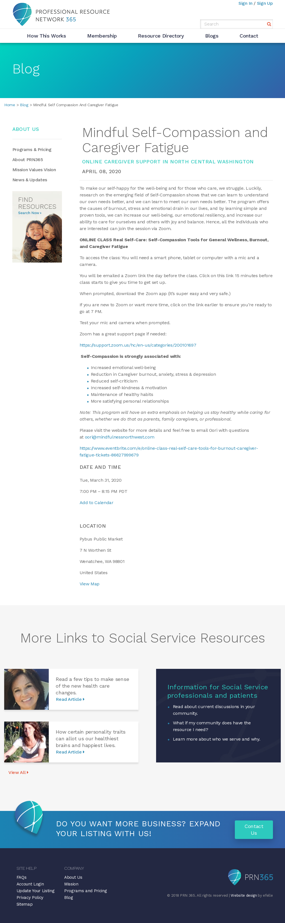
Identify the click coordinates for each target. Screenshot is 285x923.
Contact (249, 36)
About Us (73, 877)
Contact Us (253, 829)
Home (9, 105)
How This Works (46, 36)
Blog (23, 105)
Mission (71, 884)
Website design (244, 895)
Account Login (30, 884)
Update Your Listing (36, 890)
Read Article (70, 699)
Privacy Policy (30, 897)
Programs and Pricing (85, 890)
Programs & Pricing (32, 149)
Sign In (245, 3)
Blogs (211, 36)
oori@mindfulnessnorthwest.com (119, 437)
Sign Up (265, 3)
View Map (89, 583)
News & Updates (29, 179)
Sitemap (25, 904)
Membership (102, 36)
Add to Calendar (96, 502)
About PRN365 (27, 159)
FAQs (22, 877)
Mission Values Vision (34, 169)
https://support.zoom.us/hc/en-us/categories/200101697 (138, 345)
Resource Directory (161, 36)
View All (18, 772)
